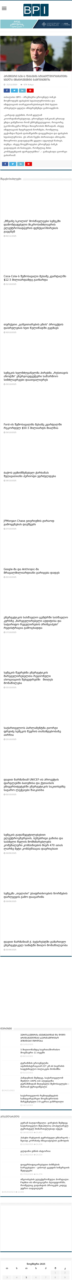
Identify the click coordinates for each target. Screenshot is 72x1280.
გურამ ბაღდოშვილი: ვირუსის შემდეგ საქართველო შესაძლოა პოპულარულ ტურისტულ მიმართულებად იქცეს (44, 1125)
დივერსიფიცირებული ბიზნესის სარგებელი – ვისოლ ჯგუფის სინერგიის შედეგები (44, 1167)
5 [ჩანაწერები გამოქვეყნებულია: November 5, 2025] (26, 1277)
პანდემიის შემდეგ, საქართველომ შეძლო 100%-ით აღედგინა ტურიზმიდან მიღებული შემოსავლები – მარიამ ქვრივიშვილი (44, 1082)
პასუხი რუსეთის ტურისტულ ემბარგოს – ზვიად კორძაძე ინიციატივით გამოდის (45, 1139)
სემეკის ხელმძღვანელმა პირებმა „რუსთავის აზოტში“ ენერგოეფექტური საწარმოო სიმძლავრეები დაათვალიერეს (36, 376)
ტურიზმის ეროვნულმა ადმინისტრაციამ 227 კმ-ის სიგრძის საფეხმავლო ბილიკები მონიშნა (42, 1066)
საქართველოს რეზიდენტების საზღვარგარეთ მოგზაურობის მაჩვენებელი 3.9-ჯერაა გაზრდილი (42, 1098)
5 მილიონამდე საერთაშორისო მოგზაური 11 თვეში (40, 1051)
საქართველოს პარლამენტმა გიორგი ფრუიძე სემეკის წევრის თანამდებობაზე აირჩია (32, 731)
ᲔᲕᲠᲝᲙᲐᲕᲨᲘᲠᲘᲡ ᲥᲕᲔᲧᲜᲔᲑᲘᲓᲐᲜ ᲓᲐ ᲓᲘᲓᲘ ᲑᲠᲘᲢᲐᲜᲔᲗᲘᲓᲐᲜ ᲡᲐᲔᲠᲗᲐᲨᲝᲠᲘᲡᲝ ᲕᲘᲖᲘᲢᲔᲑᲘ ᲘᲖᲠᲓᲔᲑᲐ (42, 1037)
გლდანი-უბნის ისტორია (35, 1151)
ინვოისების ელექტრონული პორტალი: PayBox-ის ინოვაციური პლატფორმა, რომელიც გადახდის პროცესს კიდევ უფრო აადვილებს (44, 1184)
